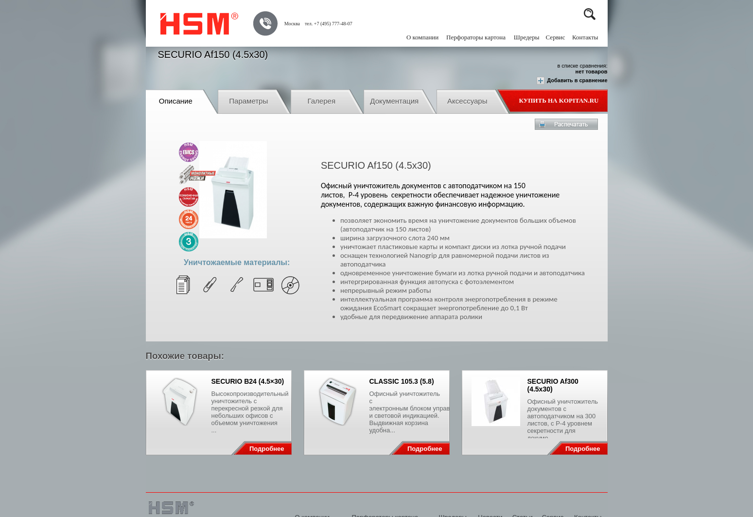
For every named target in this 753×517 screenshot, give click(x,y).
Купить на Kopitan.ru (559, 100)
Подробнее (266, 448)
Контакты (585, 37)
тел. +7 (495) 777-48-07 (328, 23)
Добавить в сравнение (572, 81)
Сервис (555, 37)
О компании (422, 37)
